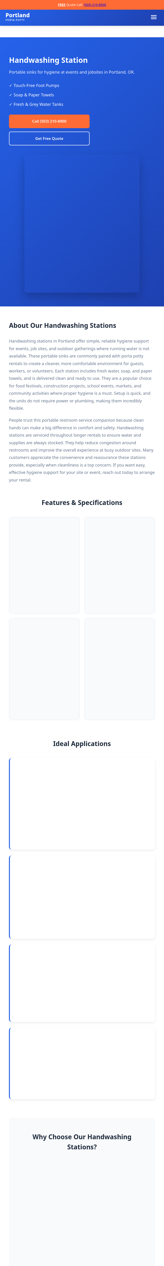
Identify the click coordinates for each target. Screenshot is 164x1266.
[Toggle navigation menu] (153, 17)
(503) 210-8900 (95, 5)
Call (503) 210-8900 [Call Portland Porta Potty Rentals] (49, 122)
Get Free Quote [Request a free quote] (49, 140)
